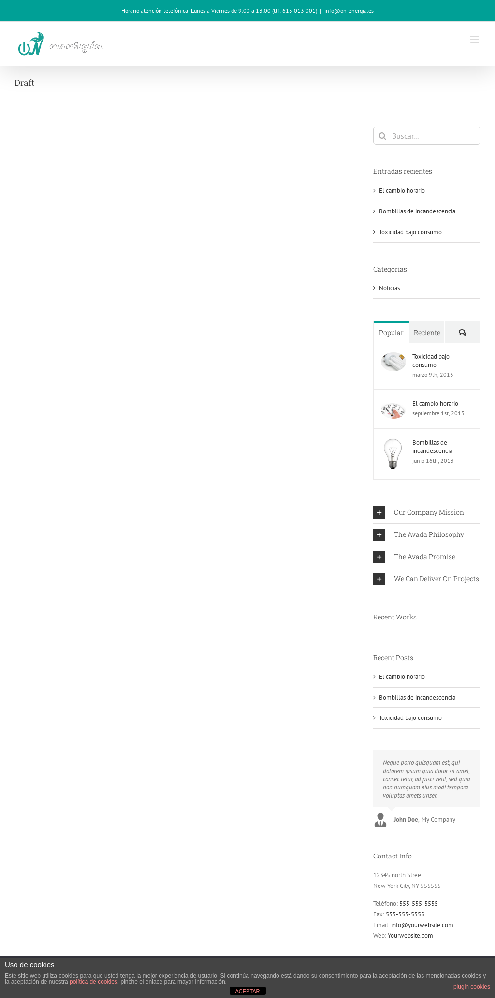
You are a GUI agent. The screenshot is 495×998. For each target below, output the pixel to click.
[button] (426, 512)
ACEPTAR (247, 991)
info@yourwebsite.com (422, 925)
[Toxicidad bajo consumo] (393, 357)
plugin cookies (471, 987)
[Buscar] (382, 136)
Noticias (389, 288)
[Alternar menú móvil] (475, 39)
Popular (391, 332)
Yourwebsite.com (410, 935)
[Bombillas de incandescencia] (393, 443)
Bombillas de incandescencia (417, 211)
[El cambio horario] (393, 404)
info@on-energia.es (349, 10)
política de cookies (93, 981)
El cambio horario (402, 190)
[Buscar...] (426, 136)
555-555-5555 (418, 904)
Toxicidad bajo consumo (410, 232)
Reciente (427, 332)
